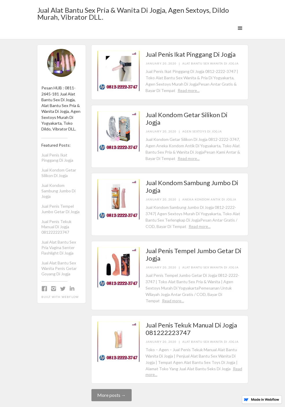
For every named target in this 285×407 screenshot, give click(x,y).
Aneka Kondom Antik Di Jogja (209, 199)
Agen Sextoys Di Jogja (202, 131)
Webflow (70, 297)
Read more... (189, 90)
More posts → (111, 395)
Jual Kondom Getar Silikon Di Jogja (58, 172)
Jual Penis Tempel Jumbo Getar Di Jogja (60, 209)
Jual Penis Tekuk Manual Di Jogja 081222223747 (56, 227)
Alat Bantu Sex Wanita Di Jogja (210, 63)
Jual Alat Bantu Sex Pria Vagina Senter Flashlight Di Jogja (58, 247)
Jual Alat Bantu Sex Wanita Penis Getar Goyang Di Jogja (59, 268)
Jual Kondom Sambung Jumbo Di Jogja (58, 191)
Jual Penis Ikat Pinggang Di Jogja (57, 157)
